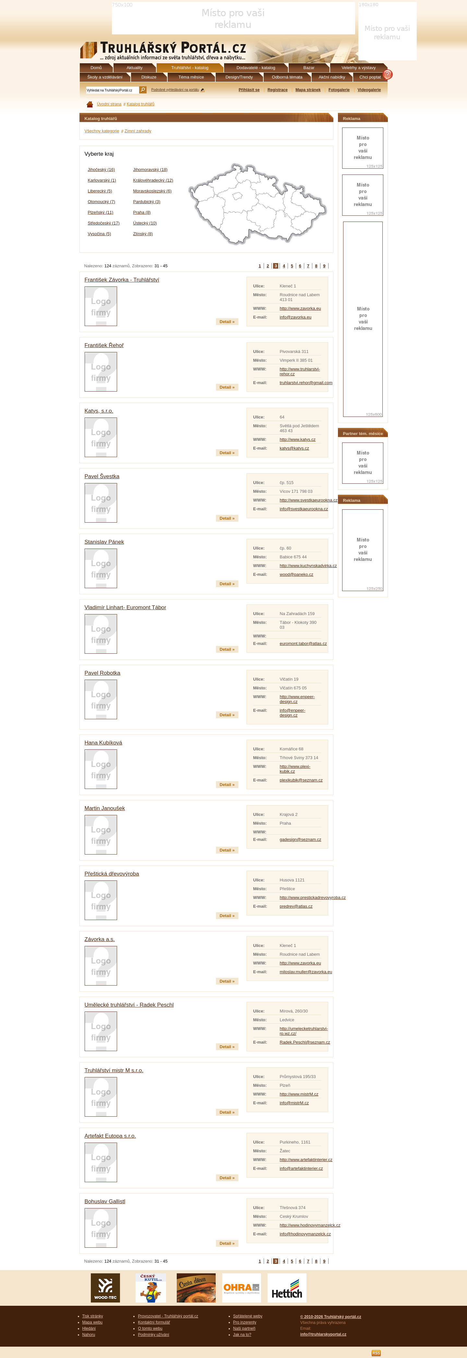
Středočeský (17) (104, 223)
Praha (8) (142, 212)
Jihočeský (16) (101, 169)
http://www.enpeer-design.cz (297, 699)
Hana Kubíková (103, 743)
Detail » (227, 321)
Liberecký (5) (100, 190)
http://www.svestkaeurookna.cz (309, 500)
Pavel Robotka (103, 673)
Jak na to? (242, 1334)
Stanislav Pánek (104, 542)
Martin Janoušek (105, 808)
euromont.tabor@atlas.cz (303, 643)
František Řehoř (104, 345)
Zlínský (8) (143, 233)
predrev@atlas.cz (296, 906)
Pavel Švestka (102, 476)
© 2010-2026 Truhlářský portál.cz (330, 1317)
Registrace (278, 90)
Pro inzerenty (244, 1322)
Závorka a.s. (100, 939)
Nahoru (88, 1334)
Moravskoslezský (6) (152, 190)
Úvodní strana (109, 104)
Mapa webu (92, 1322)
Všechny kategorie (102, 130)
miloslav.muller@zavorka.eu (306, 971)
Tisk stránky (92, 1316)
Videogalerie (369, 90)
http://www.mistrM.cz (299, 1094)
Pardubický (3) (147, 201)
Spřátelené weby (247, 1316)
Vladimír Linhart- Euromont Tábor (125, 607)
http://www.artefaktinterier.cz (306, 1159)
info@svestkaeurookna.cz (304, 508)
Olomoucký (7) (101, 201)
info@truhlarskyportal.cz (323, 1334)
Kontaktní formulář (154, 1322)
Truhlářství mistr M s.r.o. (114, 1070)
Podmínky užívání (153, 1334)
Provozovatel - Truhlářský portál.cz (168, 1316)
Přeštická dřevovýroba (112, 874)
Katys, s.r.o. (99, 411)
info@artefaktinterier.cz (301, 1168)
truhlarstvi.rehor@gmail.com (306, 382)
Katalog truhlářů (141, 104)
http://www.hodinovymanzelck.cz (310, 1225)
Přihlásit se (249, 90)
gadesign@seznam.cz (300, 839)
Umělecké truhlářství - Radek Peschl (129, 1005)
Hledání (89, 1328)
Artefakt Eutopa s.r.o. (110, 1136)
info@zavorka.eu (296, 317)
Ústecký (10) (145, 223)
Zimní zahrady (138, 130)
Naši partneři (244, 1328)
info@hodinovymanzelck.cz (305, 1233)
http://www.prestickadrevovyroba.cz (313, 897)
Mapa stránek (307, 90)
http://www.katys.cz (298, 439)
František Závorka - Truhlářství (122, 280)
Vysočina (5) (99, 233)
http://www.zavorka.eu (300, 308)
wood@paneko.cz (297, 574)
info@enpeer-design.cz (292, 713)
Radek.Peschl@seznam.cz (305, 1042)
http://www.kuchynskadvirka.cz (308, 565)
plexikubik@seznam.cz (301, 780)
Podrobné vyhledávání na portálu (175, 89)
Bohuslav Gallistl (105, 1201)
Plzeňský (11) (101, 212)
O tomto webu (150, 1328)
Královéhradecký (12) (153, 180)
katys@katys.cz (294, 448)
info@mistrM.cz (294, 1102)
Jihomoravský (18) (150, 169)
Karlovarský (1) (102, 180)
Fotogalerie (339, 90)
